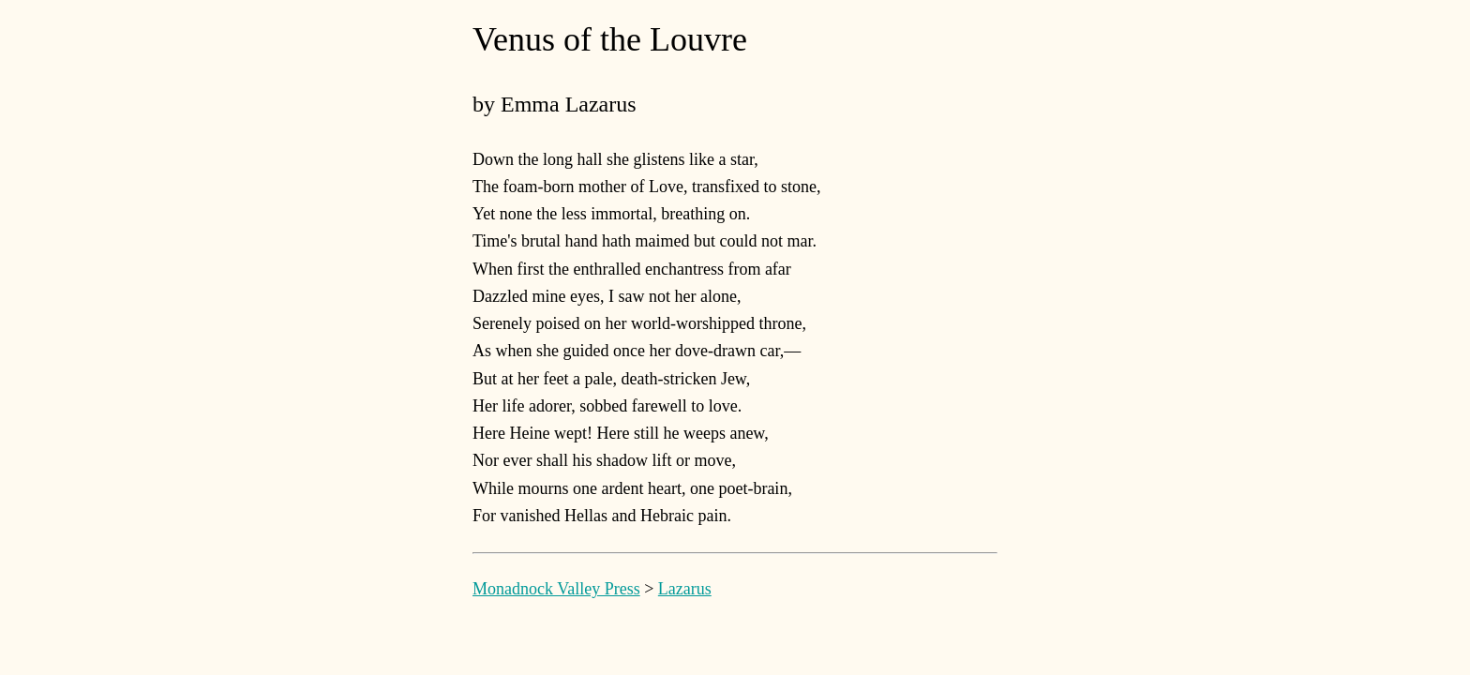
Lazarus (685, 588)
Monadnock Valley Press (556, 588)
